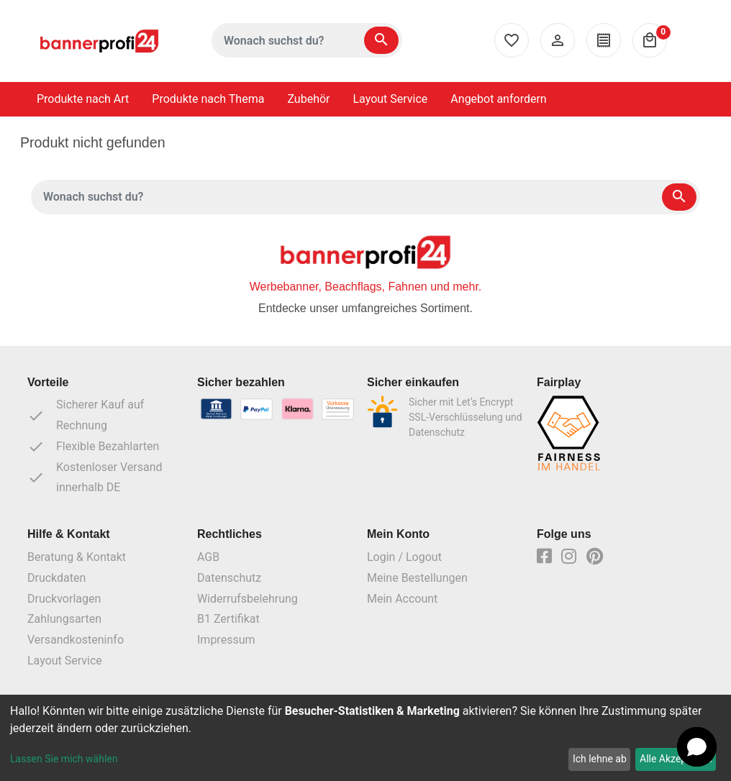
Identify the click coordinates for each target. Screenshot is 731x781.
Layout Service (390, 99)
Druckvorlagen (64, 599)
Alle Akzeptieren (676, 758)
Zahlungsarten (64, 619)
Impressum (226, 640)
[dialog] (365, 738)
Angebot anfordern (498, 99)
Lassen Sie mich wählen (63, 758)
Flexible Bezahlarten (93, 446)
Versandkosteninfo (75, 640)
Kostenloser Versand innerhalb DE (94, 477)
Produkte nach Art (83, 99)
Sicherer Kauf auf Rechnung (85, 415)
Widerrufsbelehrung (247, 599)
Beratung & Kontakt (76, 557)
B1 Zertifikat (228, 619)
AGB (208, 557)
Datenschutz (229, 578)
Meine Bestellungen (417, 578)
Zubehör (308, 99)
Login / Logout (404, 557)
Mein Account (402, 599)
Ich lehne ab (600, 758)
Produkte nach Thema (208, 99)
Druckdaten (56, 578)
